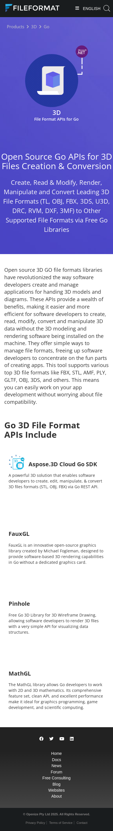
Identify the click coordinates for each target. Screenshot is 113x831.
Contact (81, 822)
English (91, 8)
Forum (56, 772)
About (56, 796)
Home (56, 753)
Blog (56, 784)
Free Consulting (57, 778)
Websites (56, 790)
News (56, 765)
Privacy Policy (35, 822)
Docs (56, 759)
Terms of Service (60, 822)
